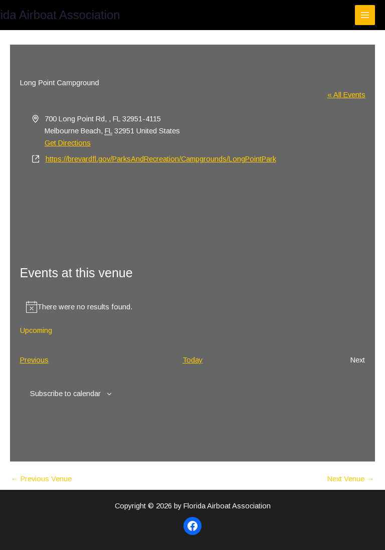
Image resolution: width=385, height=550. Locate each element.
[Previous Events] (34, 360)
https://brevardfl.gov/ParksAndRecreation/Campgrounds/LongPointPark (161, 159)
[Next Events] (357, 360)
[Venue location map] (192, 203)
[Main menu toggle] (365, 15)
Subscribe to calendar (65, 394)
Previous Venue (41, 479)
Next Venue (350, 479)
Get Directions (68, 143)
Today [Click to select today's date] (192, 360)
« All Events (346, 95)
